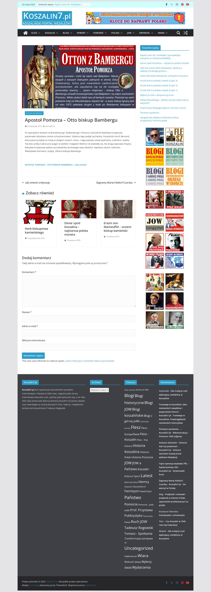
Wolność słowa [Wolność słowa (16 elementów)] (132, 561)
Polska (115, 32)
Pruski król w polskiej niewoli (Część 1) (158, 90)
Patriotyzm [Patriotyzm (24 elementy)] (131, 491)
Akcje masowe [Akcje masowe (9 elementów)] (129, 390)
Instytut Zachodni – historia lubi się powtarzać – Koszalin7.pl (173, 446)
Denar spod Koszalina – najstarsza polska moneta (76, 228)
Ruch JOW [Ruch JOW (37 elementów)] (139, 521)
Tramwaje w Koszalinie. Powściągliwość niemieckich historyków (172, 419)
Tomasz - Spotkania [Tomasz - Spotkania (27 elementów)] (138, 533)
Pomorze (98, 32)
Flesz (34, 32)
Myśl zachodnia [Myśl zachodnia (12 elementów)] (131, 482)
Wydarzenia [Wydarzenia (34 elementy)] (141, 567)
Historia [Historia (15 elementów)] (128, 445)
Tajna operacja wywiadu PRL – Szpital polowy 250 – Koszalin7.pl (174, 467)
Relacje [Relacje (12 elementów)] (127, 522)
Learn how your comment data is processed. (90, 360)
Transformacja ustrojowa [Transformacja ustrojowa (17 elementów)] (138, 538)
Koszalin (50, 32)
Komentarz (29, 272)
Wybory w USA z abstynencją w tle (157, 95)
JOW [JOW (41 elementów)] (128, 462)
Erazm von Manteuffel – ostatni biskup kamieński (117, 227)
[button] (38, 33)
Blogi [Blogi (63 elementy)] (129, 395)
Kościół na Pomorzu (34, 113)
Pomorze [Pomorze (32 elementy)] (131, 504)
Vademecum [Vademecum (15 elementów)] (130, 556)
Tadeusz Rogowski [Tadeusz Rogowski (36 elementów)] (138, 527)
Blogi (66, 32)
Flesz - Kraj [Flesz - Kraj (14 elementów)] (142, 439)
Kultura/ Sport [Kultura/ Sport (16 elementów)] (132, 476)
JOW (129, 32)
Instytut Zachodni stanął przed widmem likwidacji (170, 454)
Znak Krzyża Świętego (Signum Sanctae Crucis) (163, 107)
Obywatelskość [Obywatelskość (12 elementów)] (139, 486)
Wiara (161, 32)
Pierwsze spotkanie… (150, 112)
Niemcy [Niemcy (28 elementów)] (143, 482)
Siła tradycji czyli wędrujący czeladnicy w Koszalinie (173, 395)
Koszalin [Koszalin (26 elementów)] (143, 469)
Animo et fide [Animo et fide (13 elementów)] (142, 389)
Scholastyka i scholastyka (172, 515)
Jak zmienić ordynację (36, 182)
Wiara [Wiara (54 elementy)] (143, 555)
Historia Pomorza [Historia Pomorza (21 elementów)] (142, 457)
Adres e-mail (30, 326)
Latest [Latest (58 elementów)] (147, 475)
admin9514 (50, 126)
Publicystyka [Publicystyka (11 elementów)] (148, 516)
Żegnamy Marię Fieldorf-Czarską (116, 182)
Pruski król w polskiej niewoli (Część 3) (158, 80)
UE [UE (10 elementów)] (125, 543)
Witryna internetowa (33, 340)
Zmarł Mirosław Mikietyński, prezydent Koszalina (164, 75)
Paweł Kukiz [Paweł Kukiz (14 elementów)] (146, 491)
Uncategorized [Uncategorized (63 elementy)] (138, 548)
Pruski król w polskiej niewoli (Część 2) (158, 85)
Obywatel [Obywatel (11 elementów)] (128, 486)
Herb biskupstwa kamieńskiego (36, 230)
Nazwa (27, 312)
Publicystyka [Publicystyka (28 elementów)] (133, 515)
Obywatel (144, 32)
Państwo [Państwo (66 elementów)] (132, 497)
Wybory (81, 32)
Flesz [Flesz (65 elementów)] (136, 427)
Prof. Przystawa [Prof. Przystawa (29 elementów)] (141, 510)
